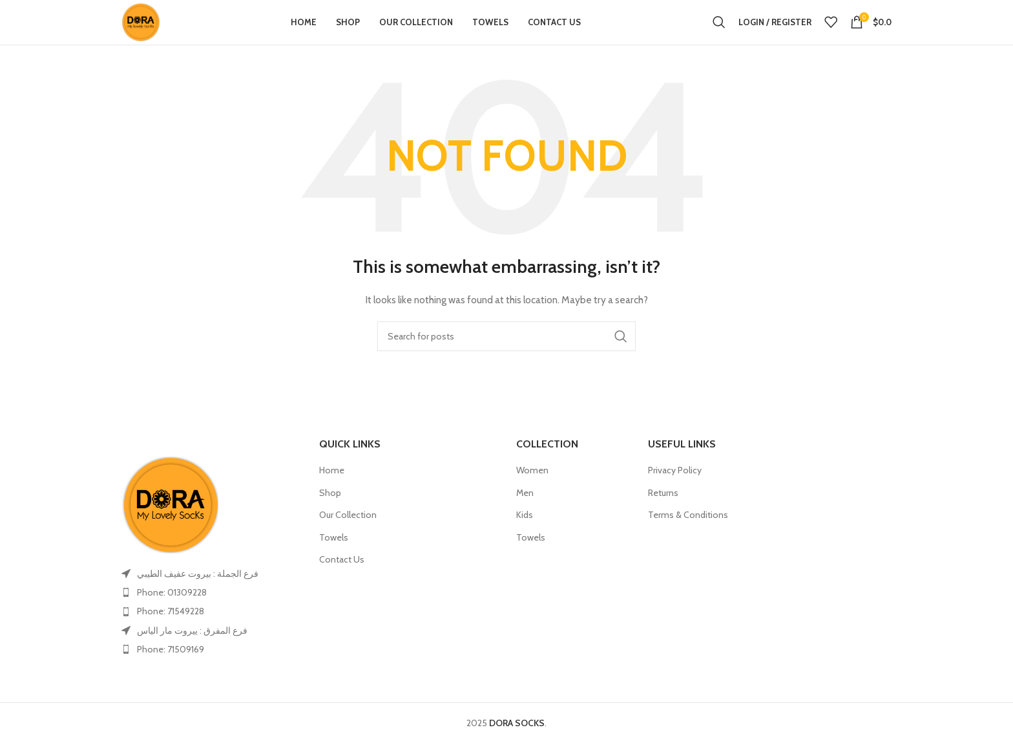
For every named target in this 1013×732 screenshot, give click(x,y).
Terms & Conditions (688, 538)
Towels (333, 560)
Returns (663, 515)
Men (525, 515)
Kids (524, 538)
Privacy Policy (675, 493)
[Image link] (169, 526)
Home (331, 493)
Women (532, 493)
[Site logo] (151, 32)
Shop (330, 515)
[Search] (719, 34)
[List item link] (210, 615)
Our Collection (348, 538)
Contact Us (341, 582)
